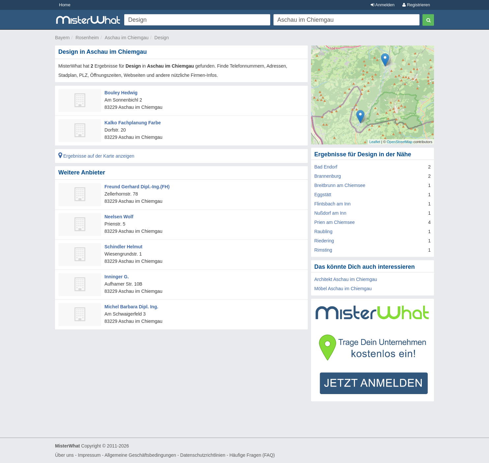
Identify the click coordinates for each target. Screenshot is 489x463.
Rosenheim (87, 37)
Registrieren (416, 4)
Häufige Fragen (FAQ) (252, 455)
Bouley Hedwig (120, 92)
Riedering (324, 240)
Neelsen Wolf (118, 216)
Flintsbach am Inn (332, 203)
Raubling (323, 231)
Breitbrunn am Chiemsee (339, 185)
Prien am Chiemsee (334, 222)
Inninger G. (116, 276)
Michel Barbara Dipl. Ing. (131, 306)
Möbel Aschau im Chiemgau (343, 288)
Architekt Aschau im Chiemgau (345, 279)
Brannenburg (327, 176)
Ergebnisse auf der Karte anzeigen (96, 156)
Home (65, 4)
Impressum (89, 455)
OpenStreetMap (400, 142)
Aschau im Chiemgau (127, 37)
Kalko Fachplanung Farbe (132, 122)
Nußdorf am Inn (330, 213)
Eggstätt (322, 194)
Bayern (62, 37)
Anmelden (382, 4)
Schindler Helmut (123, 246)
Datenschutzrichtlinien (202, 455)
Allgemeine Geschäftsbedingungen (140, 455)
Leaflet (374, 142)
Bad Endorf (325, 167)
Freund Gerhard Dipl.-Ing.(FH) (137, 186)
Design (162, 37)
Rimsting (323, 250)
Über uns (64, 455)
